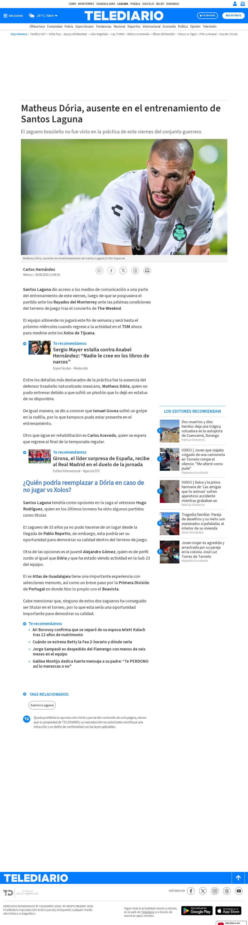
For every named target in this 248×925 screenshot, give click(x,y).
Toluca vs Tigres (187, 34)
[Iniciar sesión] (235, 4)
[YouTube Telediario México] (239, 891)
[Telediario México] (124, 15)
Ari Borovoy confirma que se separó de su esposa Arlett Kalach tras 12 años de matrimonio (89, 632)
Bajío (160, 4)
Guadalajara (105, 4)
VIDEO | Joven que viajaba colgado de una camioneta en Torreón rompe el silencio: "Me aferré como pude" (203, 459)
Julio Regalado (99, 34)
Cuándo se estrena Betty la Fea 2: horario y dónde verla (82, 642)
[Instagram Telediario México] (215, 891)
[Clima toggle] (41, 15)
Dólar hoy (55, 34)
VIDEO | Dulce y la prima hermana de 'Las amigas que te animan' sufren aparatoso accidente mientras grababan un (201, 491)
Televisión (209, 26)
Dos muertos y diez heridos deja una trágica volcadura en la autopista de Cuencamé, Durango (202, 428)
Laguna (122, 4)
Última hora (37, 26)
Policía (68, 26)
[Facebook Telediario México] (191, 891)
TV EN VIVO (208, 15)
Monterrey (86, 4)
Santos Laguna (42, 705)
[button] (99, 270)
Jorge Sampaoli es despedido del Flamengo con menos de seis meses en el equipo (89, 651)
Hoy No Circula (229, 34)
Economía (169, 26)
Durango (172, 4)
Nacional (119, 26)
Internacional (151, 26)
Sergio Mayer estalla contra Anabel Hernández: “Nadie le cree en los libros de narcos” (101, 356)
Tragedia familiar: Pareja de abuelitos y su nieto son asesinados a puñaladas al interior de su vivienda (203, 521)
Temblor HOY (38, 34)
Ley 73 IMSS (117, 34)
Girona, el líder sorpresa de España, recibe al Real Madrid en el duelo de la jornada (101, 461)
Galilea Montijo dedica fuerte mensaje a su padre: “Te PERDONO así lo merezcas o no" (90, 664)
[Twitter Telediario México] (203, 891)
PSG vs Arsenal (208, 34)
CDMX (72, 4)
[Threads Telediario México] (227, 891)
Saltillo (148, 4)
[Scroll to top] (238, 878)
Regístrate (233, 15)
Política (183, 26)
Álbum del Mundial (163, 34)
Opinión (195, 26)
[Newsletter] (242, 5)
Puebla (135, 4)
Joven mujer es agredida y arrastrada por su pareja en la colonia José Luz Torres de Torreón (203, 549)
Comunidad (54, 26)
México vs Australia (138, 34)
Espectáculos (84, 26)
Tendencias (103, 26)
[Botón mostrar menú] (14, 15)
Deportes (133, 26)
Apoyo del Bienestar (75, 34)
